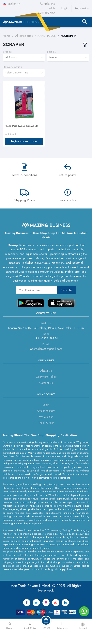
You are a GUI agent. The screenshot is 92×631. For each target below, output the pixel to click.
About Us (46, 371)
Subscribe (66, 290)
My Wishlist (46, 417)
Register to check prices (24, 141)
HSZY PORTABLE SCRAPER (21, 126)
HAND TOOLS (47, 36)
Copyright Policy (46, 377)
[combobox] (24, 58)
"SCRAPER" (69, 36)
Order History (46, 410)
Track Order (46, 423)
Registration (82, 8)
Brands (7, 52)
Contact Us (46, 383)
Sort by (51, 52)
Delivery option (12, 67)
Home (6, 36)
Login (64, 8)
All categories (24, 36)
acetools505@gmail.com (46, 349)
